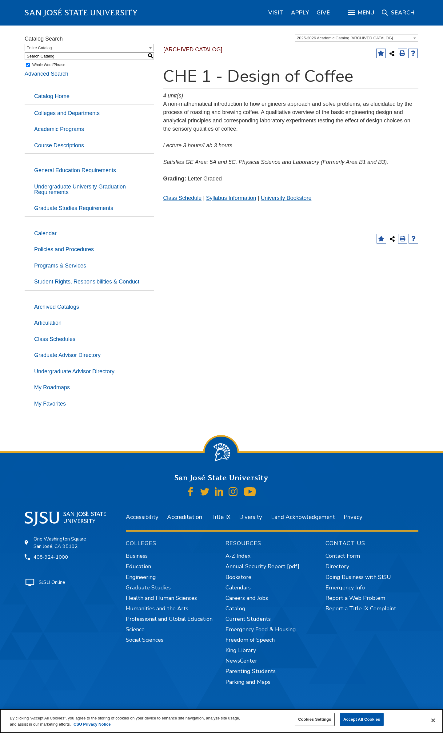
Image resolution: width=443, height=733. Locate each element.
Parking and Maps (247, 682)
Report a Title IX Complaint (360, 608)
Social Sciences (144, 640)
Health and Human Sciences (161, 598)
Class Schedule (182, 198)
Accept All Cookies (361, 719)
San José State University (81, 13)
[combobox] (356, 38)
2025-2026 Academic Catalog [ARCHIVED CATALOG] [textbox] (345, 38)
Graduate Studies (148, 587)
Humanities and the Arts (157, 608)
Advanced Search (46, 74)
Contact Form (342, 556)
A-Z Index (237, 556)
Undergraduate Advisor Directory (74, 371)
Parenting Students (250, 671)
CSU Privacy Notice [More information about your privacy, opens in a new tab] (92, 724)
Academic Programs (59, 129)
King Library (240, 650)
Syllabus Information (231, 198)
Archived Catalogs (56, 307)
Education (138, 566)
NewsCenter (241, 660)
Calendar (45, 233)
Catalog (235, 608)
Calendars (238, 587)
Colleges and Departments (67, 113)
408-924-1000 (51, 557)
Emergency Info (345, 587)
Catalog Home (52, 96)
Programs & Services (60, 266)
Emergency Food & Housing (260, 629)
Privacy (353, 517)
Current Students (248, 619)
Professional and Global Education (169, 619)
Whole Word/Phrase (48, 65)
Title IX (220, 517)
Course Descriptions (59, 145)
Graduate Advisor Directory (67, 355)
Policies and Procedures (64, 249)
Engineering (141, 577)
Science (135, 629)
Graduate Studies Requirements (73, 208)
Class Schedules (54, 339)
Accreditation (184, 517)
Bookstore (238, 577)
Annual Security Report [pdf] (262, 566)
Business (137, 556)
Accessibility (142, 517)
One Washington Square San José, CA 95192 (60, 543)
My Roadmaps (52, 387)
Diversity (250, 517)
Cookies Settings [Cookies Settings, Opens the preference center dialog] (314, 719)
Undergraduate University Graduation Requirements (80, 189)
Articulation (48, 323)
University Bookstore (286, 198)
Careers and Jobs (246, 598)
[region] (276, 12)
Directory (337, 566)
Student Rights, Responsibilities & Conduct (86, 282)
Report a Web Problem (355, 598)
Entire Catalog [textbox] (39, 48)
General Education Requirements (75, 170)
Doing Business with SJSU (358, 577)
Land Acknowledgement (303, 517)
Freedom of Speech (250, 640)
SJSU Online (52, 582)
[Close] (433, 720)
